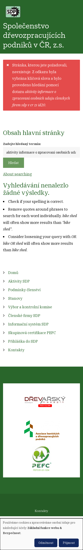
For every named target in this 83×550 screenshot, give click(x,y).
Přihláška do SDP (23, 341)
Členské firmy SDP (24, 315)
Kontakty (16, 350)
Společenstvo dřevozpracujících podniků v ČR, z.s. (34, 35)
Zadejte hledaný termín (21, 144)
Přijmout (69, 543)
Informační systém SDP (28, 324)
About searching (17, 174)
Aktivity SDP (19, 281)
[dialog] (41, 534)
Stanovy (15, 298)
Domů (13, 272)
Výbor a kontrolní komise (30, 307)
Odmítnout (45, 543)
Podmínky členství (24, 289)
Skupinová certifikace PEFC (32, 332)
